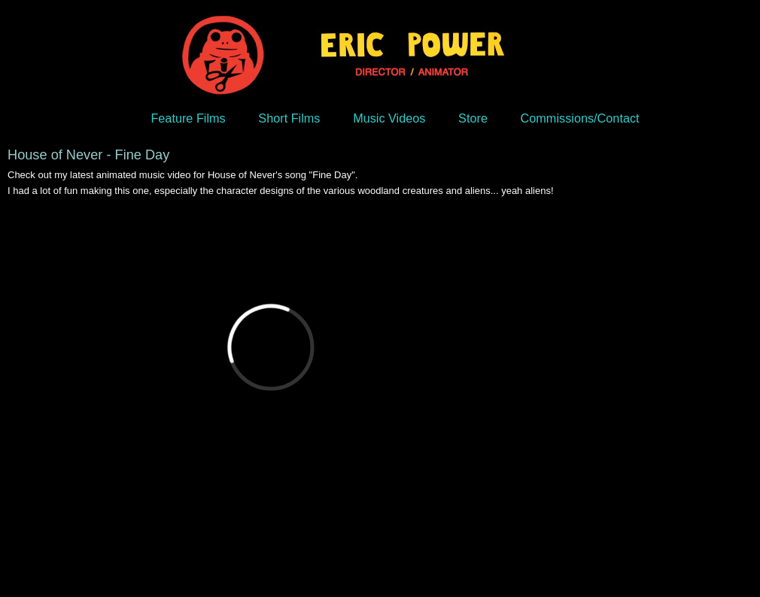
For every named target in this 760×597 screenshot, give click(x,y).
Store (473, 118)
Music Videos (389, 118)
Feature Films (187, 118)
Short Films (289, 118)
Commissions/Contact (580, 118)
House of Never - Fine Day (88, 154)
